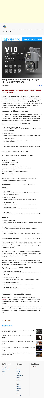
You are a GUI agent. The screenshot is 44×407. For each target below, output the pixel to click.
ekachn (3, 338)
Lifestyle (36, 28)
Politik (17, 390)
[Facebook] (31, 366)
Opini (17, 384)
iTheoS (3, 333)
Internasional (30, 28)
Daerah (16, 28)
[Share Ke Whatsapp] (38, 85)
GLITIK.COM (7, 31)
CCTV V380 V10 (10, 100)
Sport (17, 392)
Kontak (3, 371)
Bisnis (12, 28)
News (17, 382)
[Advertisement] (20, 3)
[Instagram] (35, 366)
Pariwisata (18, 386)
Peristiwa (18, 388)
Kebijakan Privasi (6, 369)
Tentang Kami (5, 367)
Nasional (18, 380)
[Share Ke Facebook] (40, 85)
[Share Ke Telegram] (41, 85)
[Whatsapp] (37, 366)
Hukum (24, 28)
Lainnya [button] (41, 28)
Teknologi (18, 395)
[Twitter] (33, 366)
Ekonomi (20, 28)
